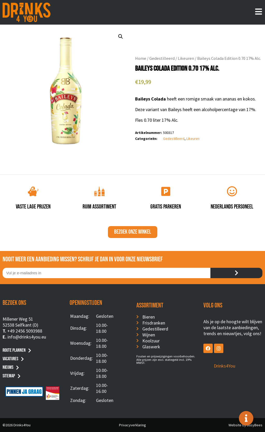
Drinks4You (224, 366)
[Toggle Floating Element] (246, 418)
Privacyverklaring (132, 425)
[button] (120, 36)
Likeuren (186, 58)
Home (140, 58)
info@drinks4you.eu (27, 337)
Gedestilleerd (162, 58)
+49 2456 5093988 (24, 331)
